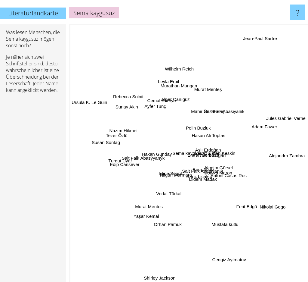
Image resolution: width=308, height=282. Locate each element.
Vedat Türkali (178, 198)
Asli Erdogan (219, 161)
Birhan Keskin (230, 146)
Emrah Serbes (205, 152)
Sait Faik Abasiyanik (228, 110)
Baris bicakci (203, 178)
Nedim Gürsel (214, 167)
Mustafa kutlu (225, 228)
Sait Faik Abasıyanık (196, 174)
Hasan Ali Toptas (215, 140)
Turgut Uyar (119, 165)
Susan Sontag (112, 143)
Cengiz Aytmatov (227, 260)
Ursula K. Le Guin (89, 103)
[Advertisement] (33, 190)
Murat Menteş (208, 90)
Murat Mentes (147, 208)
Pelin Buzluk (198, 129)
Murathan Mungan (185, 83)
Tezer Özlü (115, 136)
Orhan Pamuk (175, 235)
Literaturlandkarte (33, 13)
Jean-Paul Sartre (254, 44)
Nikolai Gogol (264, 200)
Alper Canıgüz (175, 99)
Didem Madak (200, 186)
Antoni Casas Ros (228, 173)
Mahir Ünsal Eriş (205, 97)
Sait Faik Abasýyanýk (142, 160)
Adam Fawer (264, 125)
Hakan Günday (154, 153)
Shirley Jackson (163, 277)
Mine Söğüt (167, 172)
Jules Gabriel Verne (279, 121)
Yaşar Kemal (146, 222)
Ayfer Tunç (155, 100)
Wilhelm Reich (182, 78)
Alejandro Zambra (279, 157)
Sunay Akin (126, 98)
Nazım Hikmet (119, 128)
